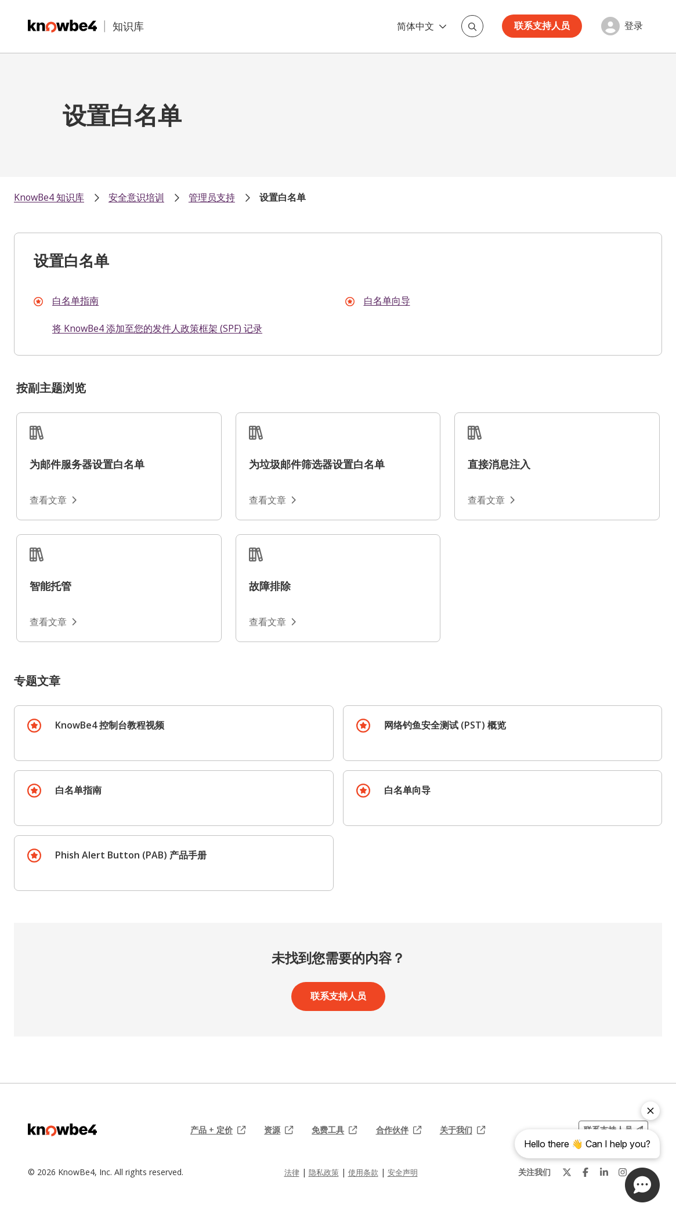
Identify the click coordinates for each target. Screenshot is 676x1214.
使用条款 (363, 1172)
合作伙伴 (398, 1130)
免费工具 (334, 1130)
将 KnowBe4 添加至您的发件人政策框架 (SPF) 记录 (157, 328)
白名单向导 (387, 300)
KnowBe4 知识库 (49, 197)
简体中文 (422, 26)
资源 (278, 1130)
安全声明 (403, 1172)
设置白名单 (282, 197)
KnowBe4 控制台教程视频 (109, 725)
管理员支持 (212, 197)
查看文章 (53, 500)
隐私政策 (324, 1172)
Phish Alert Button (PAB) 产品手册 (131, 855)
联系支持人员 (542, 25)
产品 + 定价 (217, 1130)
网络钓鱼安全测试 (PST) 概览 (445, 725)
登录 (633, 26)
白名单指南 (75, 300)
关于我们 (462, 1130)
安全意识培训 (136, 197)
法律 (291, 1172)
